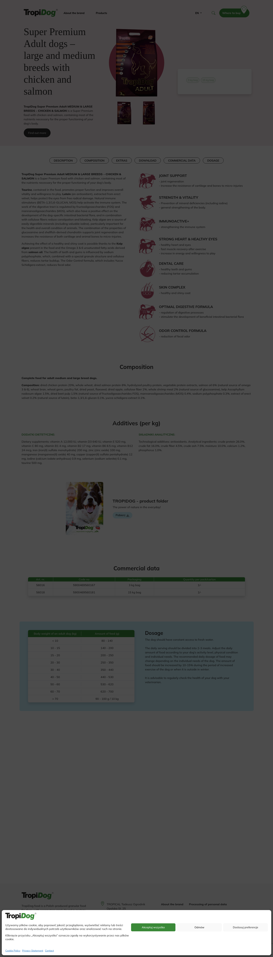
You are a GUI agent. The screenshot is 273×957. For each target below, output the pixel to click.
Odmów (199, 927)
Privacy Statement (32, 950)
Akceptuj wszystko (153, 927)
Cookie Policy (12, 950)
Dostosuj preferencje (245, 927)
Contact (49, 950)
